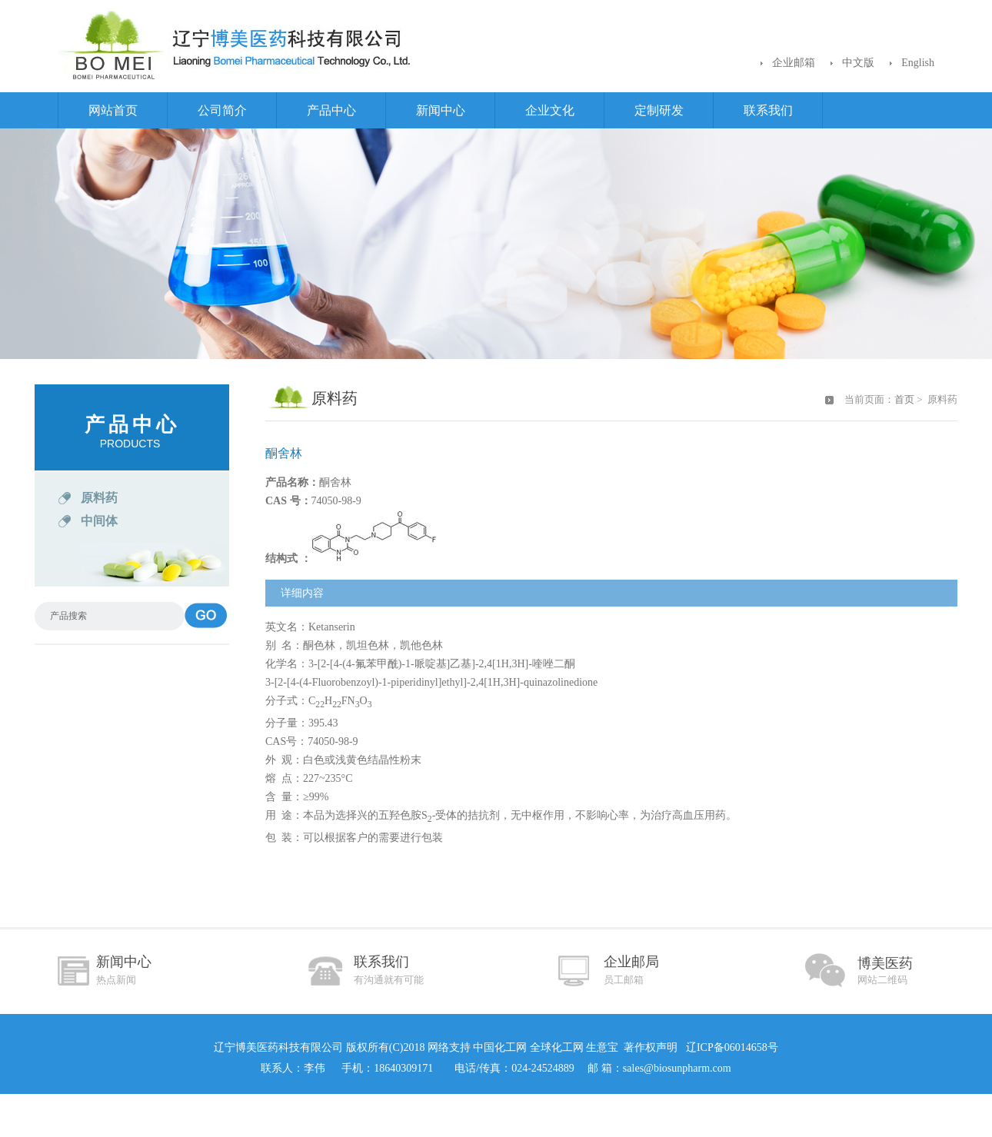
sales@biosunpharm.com (677, 1068)
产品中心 (331, 110)
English (917, 62)
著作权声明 (650, 1047)
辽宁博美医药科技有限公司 (278, 1047)
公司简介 (222, 110)
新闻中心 (440, 110)
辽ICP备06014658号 (730, 1047)
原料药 (99, 497)
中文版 (858, 62)
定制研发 (659, 110)
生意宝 (602, 1047)
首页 (904, 399)
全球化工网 (557, 1047)
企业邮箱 (793, 62)
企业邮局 (631, 970)
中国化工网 (500, 1047)
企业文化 (549, 110)
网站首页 (113, 110)
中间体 (99, 520)
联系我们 (768, 110)
